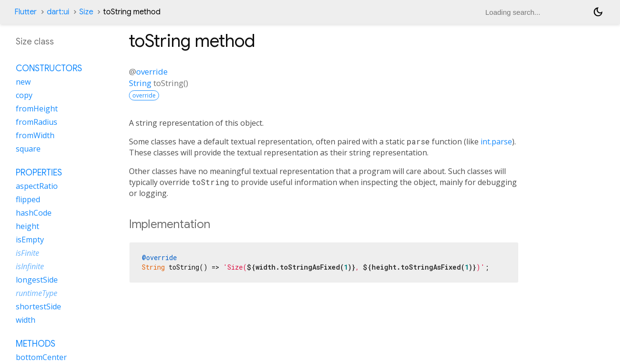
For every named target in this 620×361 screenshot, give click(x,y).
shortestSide (38, 306)
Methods (35, 344)
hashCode (34, 213)
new (23, 82)
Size (86, 12)
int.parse (496, 141)
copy (24, 95)
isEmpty (30, 239)
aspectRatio (37, 186)
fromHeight (37, 108)
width (25, 320)
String (140, 82)
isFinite (27, 253)
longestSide (37, 279)
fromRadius (36, 122)
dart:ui (58, 12)
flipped (28, 199)
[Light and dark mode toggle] (598, 12)
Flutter (25, 12)
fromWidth (35, 135)
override (152, 71)
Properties (39, 172)
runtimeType (36, 293)
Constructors (49, 68)
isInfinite (30, 266)
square (28, 148)
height (27, 226)
